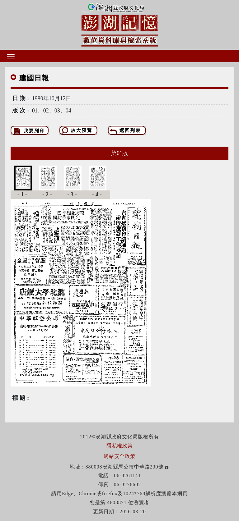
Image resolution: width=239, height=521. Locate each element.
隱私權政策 (119, 445)
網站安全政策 (119, 456)
